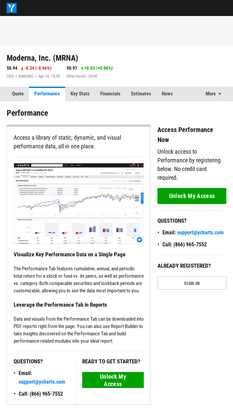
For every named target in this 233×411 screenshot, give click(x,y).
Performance (47, 94)
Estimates (141, 94)
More (211, 94)
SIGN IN (192, 283)
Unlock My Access (113, 380)
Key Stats (80, 94)
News (167, 94)
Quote (18, 94)
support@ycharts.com (42, 382)
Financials (110, 94)
